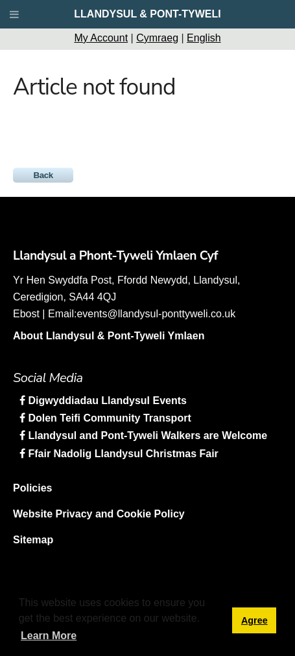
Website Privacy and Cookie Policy (99, 513)
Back (43, 175)
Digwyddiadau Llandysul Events (106, 400)
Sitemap (33, 539)
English (203, 37)
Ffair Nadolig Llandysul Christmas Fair (121, 453)
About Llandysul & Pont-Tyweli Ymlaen (108, 335)
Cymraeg (157, 37)
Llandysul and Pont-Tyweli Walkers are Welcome (146, 435)
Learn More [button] (49, 635)
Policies (32, 487)
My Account (101, 37)
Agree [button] (254, 620)
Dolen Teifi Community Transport (108, 418)
